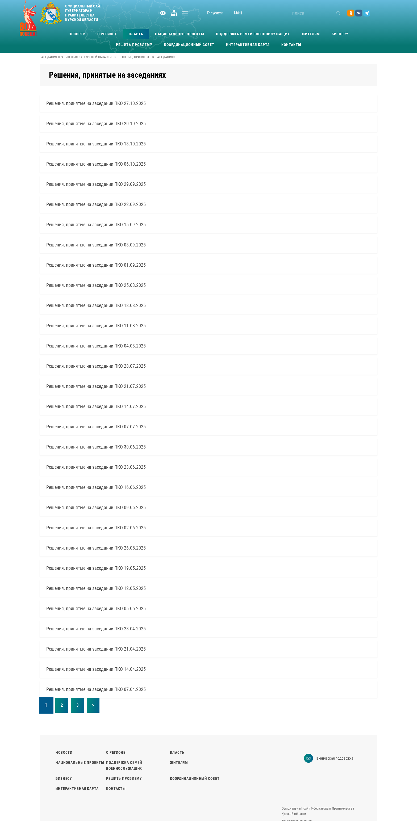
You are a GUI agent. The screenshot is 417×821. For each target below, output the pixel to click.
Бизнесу (340, 34)
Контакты (291, 45)
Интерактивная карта (248, 45)
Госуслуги (215, 13)
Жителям (311, 34)
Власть (136, 34)
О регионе (107, 34)
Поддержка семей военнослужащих (253, 34)
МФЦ (238, 13)
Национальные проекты (179, 34)
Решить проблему (134, 45)
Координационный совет (189, 45)
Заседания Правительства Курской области (76, 57)
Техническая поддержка (328, 758)
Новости (77, 34)
